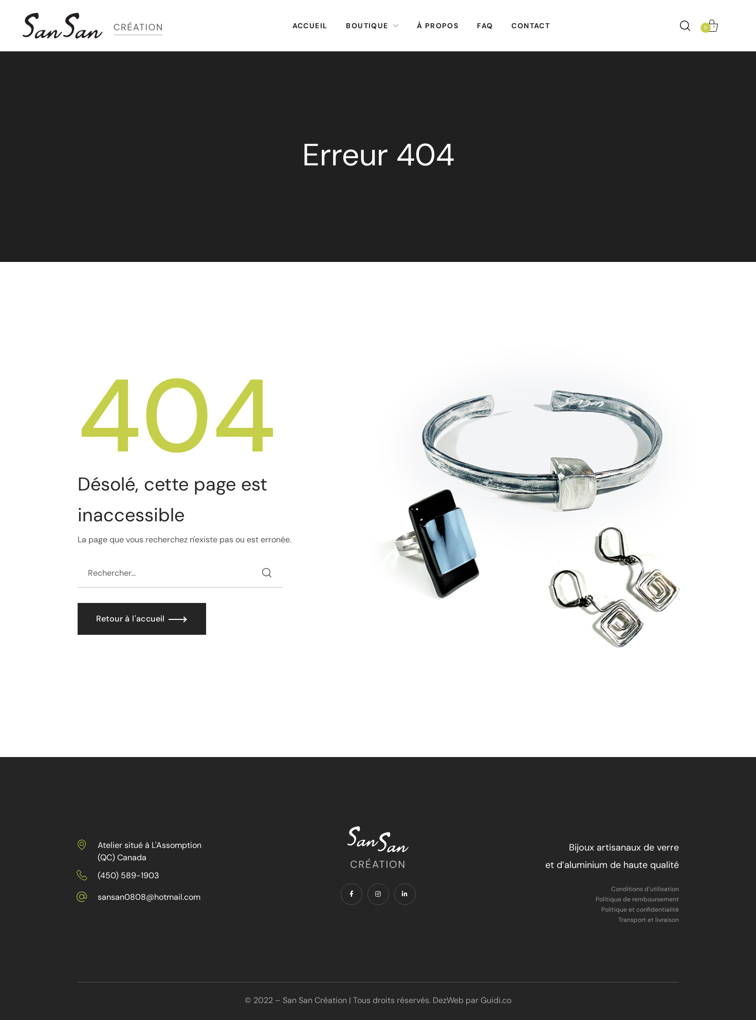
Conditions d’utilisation (645, 889)
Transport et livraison (648, 920)
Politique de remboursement (637, 899)
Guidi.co (496, 1000)
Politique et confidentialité (640, 909)
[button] (685, 25)
